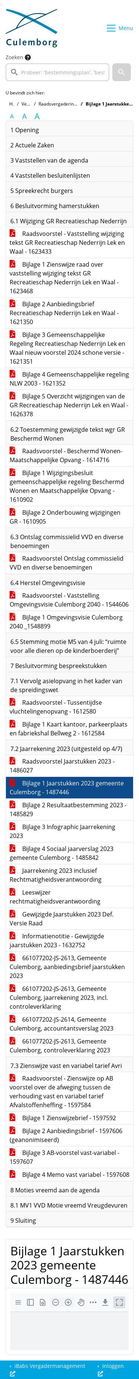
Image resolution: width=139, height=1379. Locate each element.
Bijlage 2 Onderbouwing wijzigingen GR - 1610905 (65, 516)
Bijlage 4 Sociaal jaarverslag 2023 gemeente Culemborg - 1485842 (61, 853)
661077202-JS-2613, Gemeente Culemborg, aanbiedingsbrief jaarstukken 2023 (67, 967)
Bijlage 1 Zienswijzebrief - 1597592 (63, 1118)
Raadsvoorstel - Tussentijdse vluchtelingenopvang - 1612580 (56, 706)
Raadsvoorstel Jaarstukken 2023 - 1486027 (62, 765)
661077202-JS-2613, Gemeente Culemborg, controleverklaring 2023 (60, 1045)
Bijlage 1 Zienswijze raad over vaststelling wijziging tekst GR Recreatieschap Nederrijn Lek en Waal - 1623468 (64, 277)
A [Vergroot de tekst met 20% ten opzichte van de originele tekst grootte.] (24, 116)
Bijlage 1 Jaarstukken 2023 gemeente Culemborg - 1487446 (67, 787)
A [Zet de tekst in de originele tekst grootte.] (12, 116)
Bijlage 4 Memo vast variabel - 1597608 (69, 1175)
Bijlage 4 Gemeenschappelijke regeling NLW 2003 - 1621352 (69, 378)
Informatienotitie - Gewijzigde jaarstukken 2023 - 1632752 (57, 940)
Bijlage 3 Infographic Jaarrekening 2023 (62, 831)
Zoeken (14, 57)
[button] (121, 72)
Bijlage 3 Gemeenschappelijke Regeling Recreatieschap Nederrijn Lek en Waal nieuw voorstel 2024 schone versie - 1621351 (67, 348)
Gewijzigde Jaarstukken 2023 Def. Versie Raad (61, 918)
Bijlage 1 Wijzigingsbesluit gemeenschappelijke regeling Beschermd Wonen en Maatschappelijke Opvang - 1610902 (67, 486)
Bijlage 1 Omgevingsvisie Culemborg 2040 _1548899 (66, 621)
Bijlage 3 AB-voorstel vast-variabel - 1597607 (64, 1157)
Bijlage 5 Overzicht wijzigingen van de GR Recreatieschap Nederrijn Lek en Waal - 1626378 (69, 405)
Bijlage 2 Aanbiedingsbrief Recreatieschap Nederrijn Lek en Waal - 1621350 (64, 313)
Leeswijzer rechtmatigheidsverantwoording (55, 896)
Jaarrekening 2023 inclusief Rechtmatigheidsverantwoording (56, 875)
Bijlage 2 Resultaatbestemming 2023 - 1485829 (68, 809)
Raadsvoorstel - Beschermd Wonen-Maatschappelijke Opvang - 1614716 (66, 455)
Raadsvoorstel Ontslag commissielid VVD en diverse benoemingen (66, 562)
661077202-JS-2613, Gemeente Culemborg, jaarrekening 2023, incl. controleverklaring (59, 998)
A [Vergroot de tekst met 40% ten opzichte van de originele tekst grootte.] (37, 116)
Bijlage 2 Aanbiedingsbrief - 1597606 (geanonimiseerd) (66, 1135)
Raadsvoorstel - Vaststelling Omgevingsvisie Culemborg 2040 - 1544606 (69, 599)
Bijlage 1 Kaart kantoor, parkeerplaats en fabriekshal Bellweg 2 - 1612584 (69, 728)
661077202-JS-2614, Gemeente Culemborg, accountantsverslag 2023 (61, 1023)
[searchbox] (57, 72)
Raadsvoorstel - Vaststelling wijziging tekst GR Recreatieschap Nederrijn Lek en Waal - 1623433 (67, 243)
